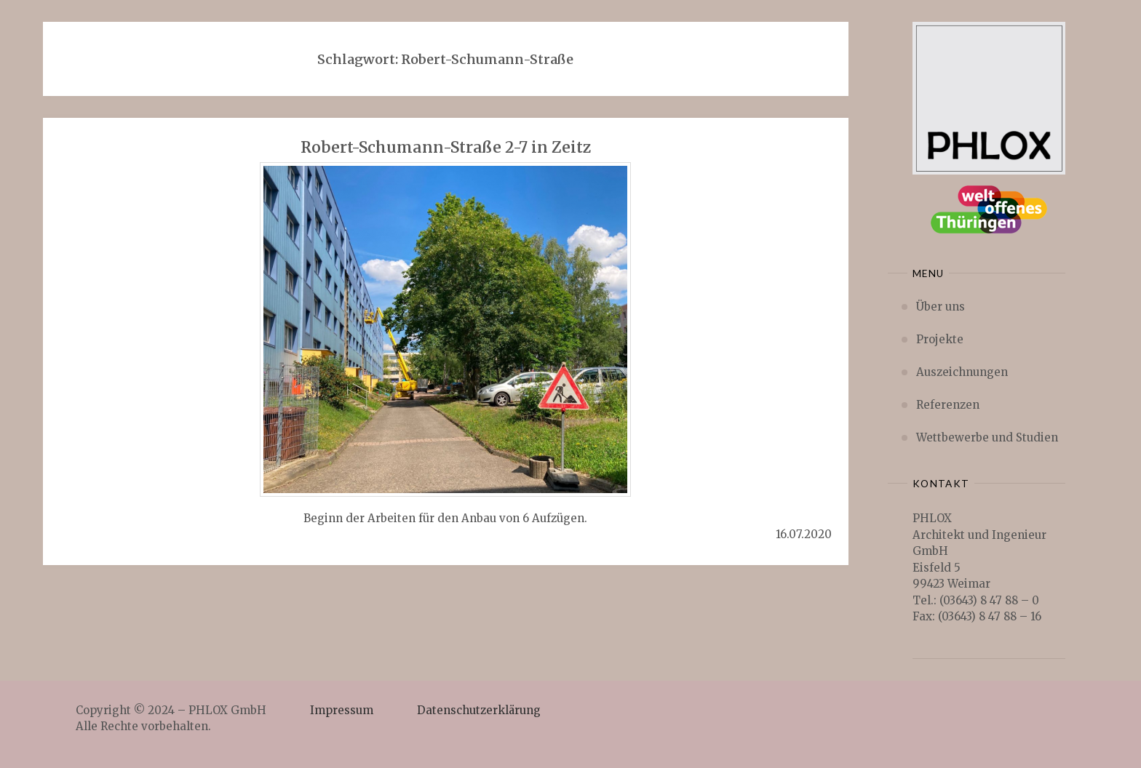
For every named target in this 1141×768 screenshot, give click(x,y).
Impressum (341, 710)
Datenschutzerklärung (479, 710)
